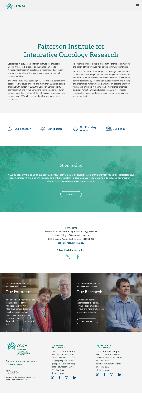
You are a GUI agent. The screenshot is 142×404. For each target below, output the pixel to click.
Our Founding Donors (88, 128)
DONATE (71, 194)
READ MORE (87, 321)
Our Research (23, 128)
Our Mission (54, 128)
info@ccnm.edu (57, 373)
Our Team (119, 128)
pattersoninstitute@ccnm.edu (71, 242)
